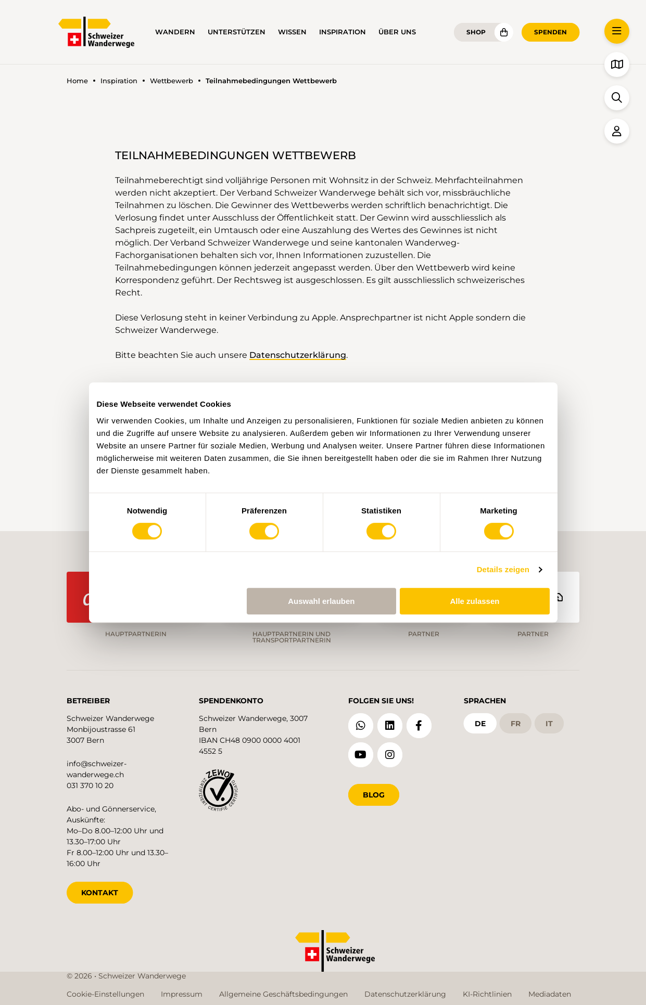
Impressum (181, 994)
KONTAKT (99, 892)
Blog (374, 795)
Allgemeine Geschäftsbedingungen (283, 994)
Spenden (550, 32)
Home (77, 81)
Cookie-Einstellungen (105, 994)
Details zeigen (503, 569)
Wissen (292, 32)
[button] (616, 31)
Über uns (397, 32)
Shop (476, 32)
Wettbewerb (171, 81)
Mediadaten (549, 994)
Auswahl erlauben (321, 601)
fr (516, 723)
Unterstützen (236, 32)
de (480, 723)
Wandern (175, 32)
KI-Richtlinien (487, 994)
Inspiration (342, 32)
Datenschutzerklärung (297, 355)
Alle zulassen (474, 601)
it (549, 723)
